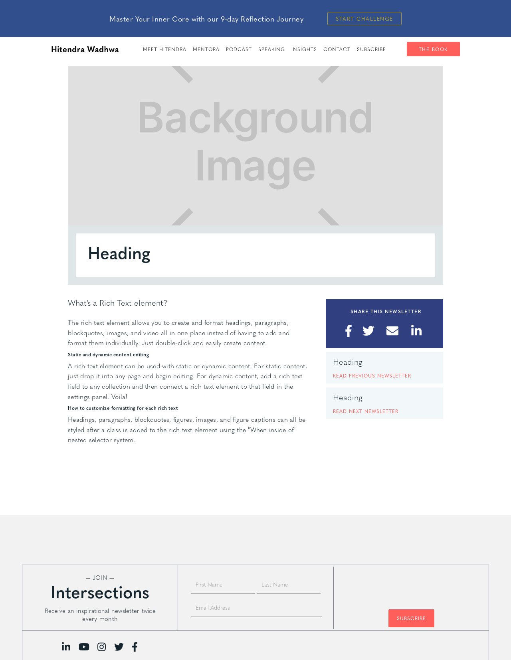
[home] (85, 49)
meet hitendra (164, 49)
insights (304, 49)
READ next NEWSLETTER (365, 411)
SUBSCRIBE (371, 49)
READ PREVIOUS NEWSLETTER (372, 375)
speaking (271, 49)
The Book (433, 49)
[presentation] (411, 584)
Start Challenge (364, 18)
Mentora (206, 49)
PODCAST (239, 49)
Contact (337, 49)
